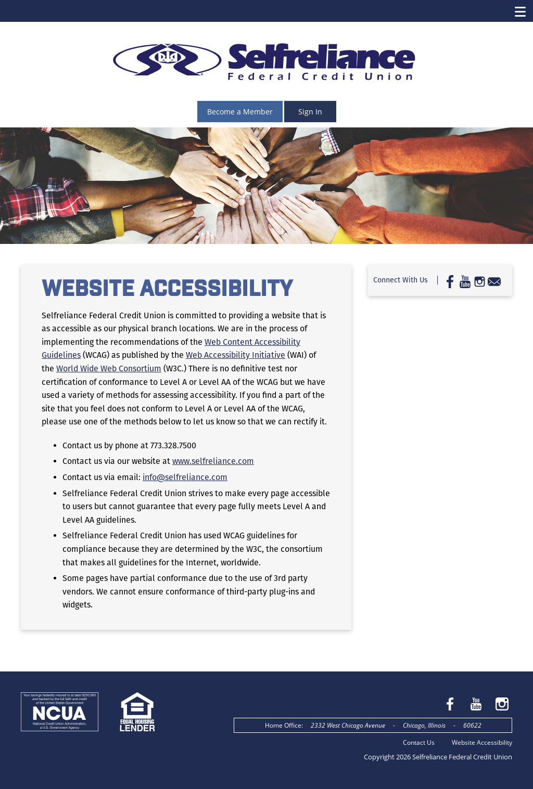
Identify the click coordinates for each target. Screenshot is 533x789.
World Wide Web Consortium (108, 368)
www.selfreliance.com (213, 461)
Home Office (283, 725)
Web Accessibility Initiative (235, 355)
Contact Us (419, 742)
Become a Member (240, 112)
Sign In (310, 112)
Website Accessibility (482, 742)
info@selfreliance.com (185, 477)
